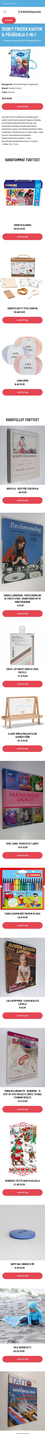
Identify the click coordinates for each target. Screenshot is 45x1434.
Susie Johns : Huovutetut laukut (22, 843)
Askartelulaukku (22, 224)
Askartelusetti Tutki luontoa (23, 308)
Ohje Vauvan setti (22, 1347)
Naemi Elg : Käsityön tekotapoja (22, 488)
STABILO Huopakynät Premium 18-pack (22, 913)
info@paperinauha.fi (10, 3)
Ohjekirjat (33, 84)
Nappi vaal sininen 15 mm (22, 1264)
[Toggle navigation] (5, 11)
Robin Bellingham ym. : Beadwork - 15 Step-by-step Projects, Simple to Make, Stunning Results (22, 1094)
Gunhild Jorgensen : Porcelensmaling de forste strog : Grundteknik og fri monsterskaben (22, 598)
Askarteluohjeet (20, 84)
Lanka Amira (22, 380)
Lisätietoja (22, 106)
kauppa (8, 20)
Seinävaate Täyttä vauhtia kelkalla (22, 1180)
